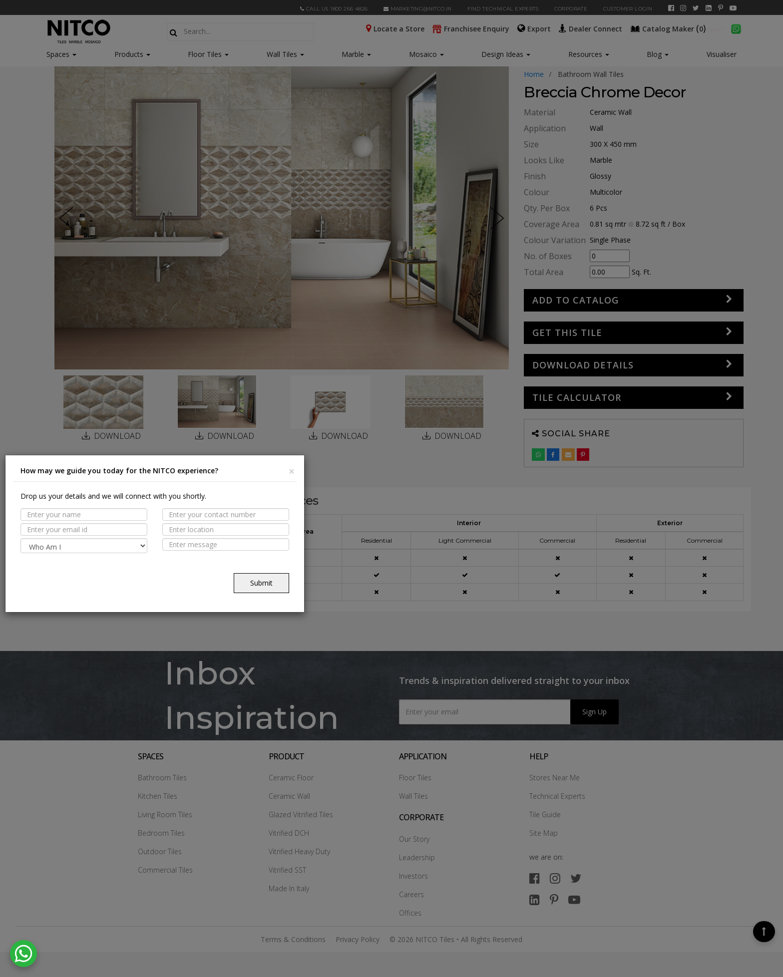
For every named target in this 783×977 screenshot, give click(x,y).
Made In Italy (289, 888)
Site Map (543, 833)
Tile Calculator (576, 397)
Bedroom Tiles (161, 833)
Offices (410, 913)
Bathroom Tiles (162, 777)
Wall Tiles (285, 54)
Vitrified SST (287, 870)
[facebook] (671, 7)
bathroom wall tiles (591, 74)
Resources (588, 54)
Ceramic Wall (289, 796)
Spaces (57, 54)
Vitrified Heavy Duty (299, 851)
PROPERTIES (91, 529)
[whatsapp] (736, 28)
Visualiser (722, 54)
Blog (658, 54)
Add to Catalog (575, 300)
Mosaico (426, 54)
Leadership (417, 857)
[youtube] (733, 7)
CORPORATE (571, 8)
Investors (413, 876)
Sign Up (594, 711)
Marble (356, 54)
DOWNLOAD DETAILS (583, 365)
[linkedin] (709, 7)
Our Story (414, 839)
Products (128, 54)
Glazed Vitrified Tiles (301, 814)
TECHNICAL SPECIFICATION (118, 568)
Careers (411, 894)
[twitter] (696, 7)
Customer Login (628, 8)
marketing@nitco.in (418, 8)
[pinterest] (720, 7)
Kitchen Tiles (157, 796)
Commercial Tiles (165, 870)
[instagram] (683, 7)
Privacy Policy (358, 939)
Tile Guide (545, 814)
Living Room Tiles (165, 814)
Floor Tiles (208, 54)
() (669, 28)
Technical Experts (557, 796)
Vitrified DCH (289, 833)
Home (534, 74)
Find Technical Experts (502, 8)
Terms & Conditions (293, 939)
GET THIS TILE (567, 332)
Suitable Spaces (100, 548)
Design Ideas (505, 54)
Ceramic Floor (291, 777)
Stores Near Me (554, 777)
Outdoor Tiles (160, 851)
